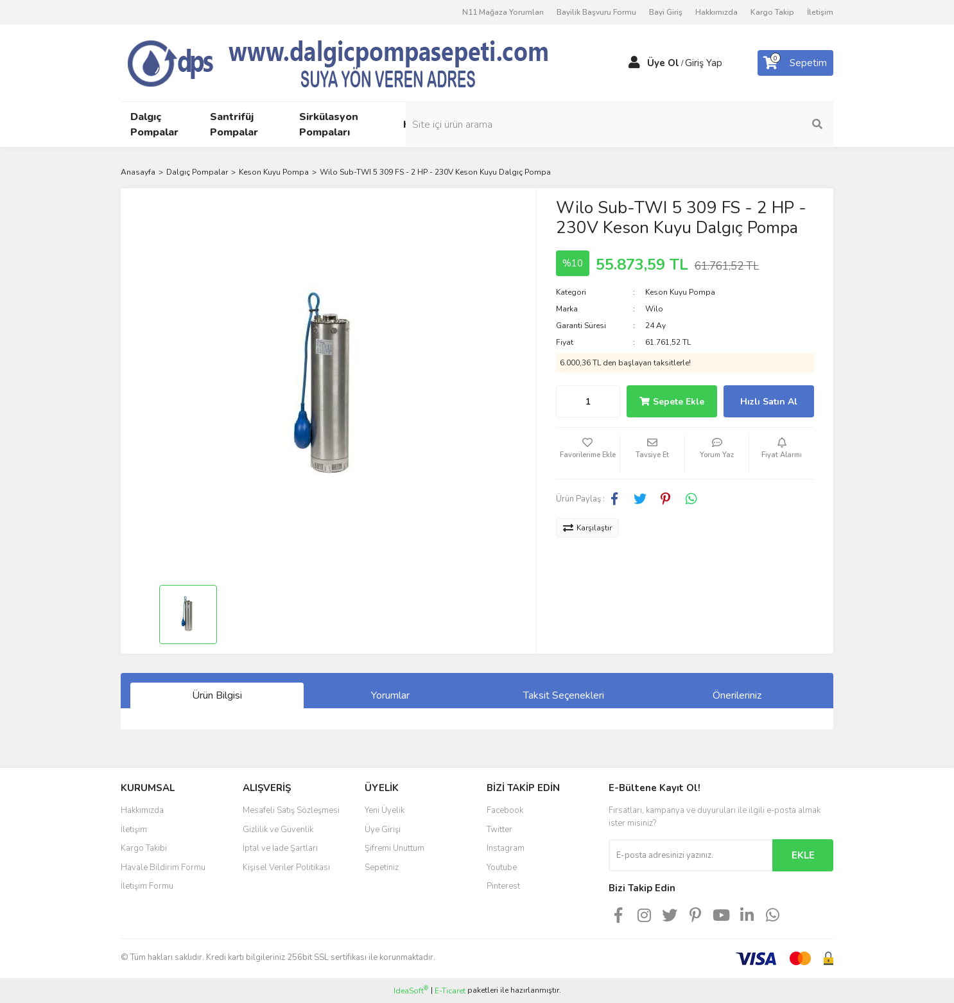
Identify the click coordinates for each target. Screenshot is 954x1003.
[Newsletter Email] (690, 855)
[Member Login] (634, 63)
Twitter (499, 829)
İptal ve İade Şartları (280, 848)
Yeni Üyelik (384, 810)
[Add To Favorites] (588, 453)
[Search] (746, 124)
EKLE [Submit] (803, 855)
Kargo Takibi (144, 848)
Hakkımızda (716, 12)
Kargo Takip (772, 12)
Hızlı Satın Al (768, 402)
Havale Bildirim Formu (163, 867)
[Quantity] (588, 401)
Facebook (505, 810)
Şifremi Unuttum (394, 848)
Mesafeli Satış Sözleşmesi (291, 810)
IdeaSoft (411, 990)
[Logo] (361, 62)
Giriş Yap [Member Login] (703, 63)
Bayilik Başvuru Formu (596, 12)
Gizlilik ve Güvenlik (278, 829)
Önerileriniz (737, 695)
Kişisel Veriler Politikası (286, 867)
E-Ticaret (450, 991)
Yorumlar (390, 695)
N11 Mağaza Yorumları (503, 12)
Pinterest (503, 886)
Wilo (654, 309)
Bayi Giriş (665, 12)
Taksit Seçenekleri (563, 695)
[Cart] (795, 63)
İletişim (820, 12)
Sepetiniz (382, 867)
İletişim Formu (147, 886)
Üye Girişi (383, 829)
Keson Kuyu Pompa (680, 292)
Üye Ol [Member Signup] (663, 63)
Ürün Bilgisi (217, 695)
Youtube (502, 867)
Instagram (506, 848)
